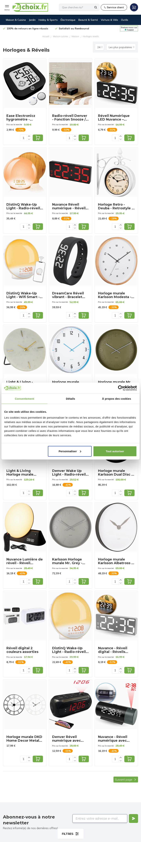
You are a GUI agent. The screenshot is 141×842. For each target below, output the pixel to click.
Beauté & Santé (88, 20)
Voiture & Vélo (109, 20)
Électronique (68, 20)
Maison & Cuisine (16, 20)
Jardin (32, 20)
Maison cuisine (60, 36)
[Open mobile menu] (7, 7)
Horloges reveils (91, 36)
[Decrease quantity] (29, 139)
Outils (124, 20)
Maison (75, 36)
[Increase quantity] (29, 136)
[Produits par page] (99, 47)
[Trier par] (121, 47)
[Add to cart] (38, 138)
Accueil (45, 36)
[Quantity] (23, 138)
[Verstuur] (133, 818)
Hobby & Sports (48, 20)
